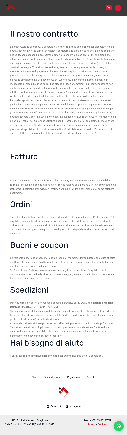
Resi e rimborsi (52, 377)
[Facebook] (53, 406)
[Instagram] (73, 406)
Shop (34, 377)
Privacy (92, 424)
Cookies (102, 424)
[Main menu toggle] (118, 8)
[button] (119, 426)
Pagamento (73, 377)
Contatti (90, 377)
